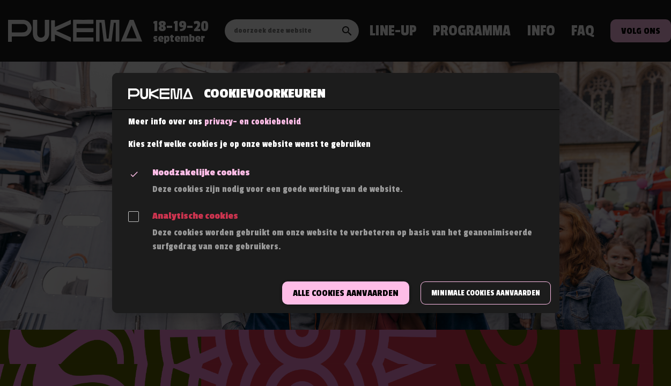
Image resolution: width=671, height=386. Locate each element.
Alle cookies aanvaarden (346, 293)
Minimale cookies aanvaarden (485, 293)
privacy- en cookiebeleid (252, 121)
